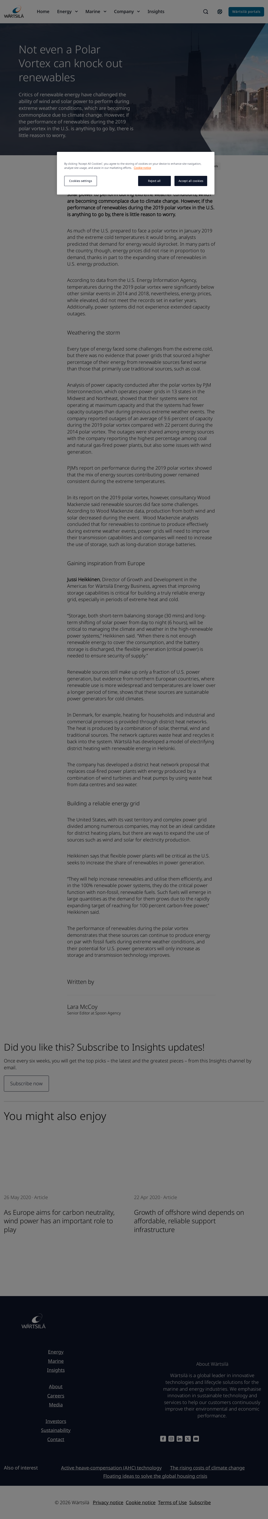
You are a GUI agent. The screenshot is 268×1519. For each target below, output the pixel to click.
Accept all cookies (191, 181)
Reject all (154, 181)
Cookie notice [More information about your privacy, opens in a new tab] (142, 168)
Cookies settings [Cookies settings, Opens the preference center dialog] (80, 181)
